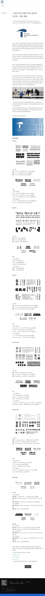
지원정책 (7, 588)
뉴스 (17, 582)
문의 (22, 582)
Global (3, 589)
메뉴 (43, 2)
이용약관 (3, 588)
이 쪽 (28, 561)
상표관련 (11, 588)
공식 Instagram (15, 557)
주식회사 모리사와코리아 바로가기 (17, 583)
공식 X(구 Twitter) (16, 554)
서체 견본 (28, 582)
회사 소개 (12, 582)
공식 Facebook (15, 559)
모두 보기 (28, 566)
